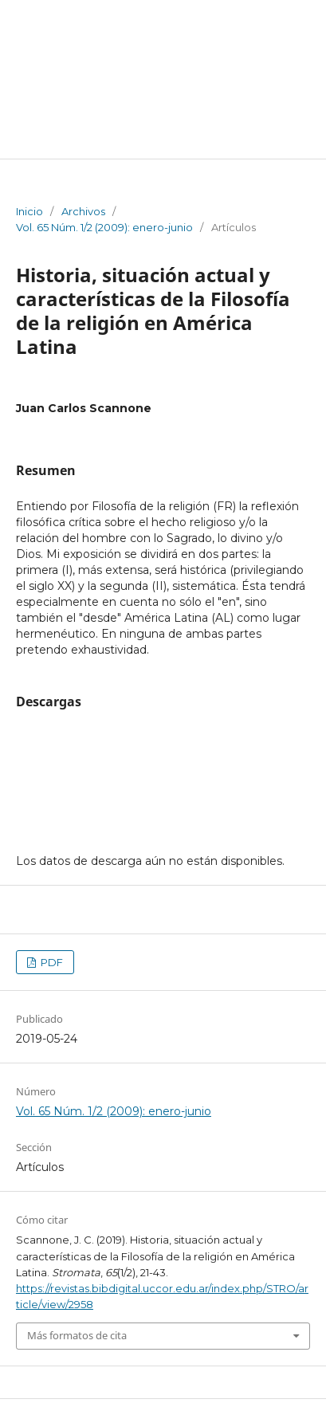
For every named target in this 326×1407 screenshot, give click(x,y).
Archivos (83, 211)
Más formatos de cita (77, 1335)
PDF (50, 962)
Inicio (29, 211)
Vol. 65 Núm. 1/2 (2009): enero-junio (104, 227)
